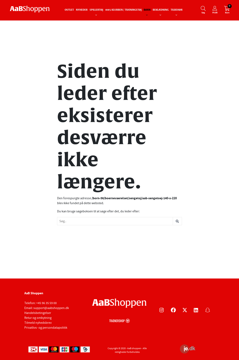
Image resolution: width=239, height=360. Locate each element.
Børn (147, 10)
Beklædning (161, 10)
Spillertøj (96, 10)
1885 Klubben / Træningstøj (123, 10)
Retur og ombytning (38, 318)
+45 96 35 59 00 (46, 303)
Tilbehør (177, 10)
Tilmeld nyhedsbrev (38, 323)
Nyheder (82, 10)
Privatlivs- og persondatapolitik (45, 328)
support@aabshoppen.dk (51, 308)
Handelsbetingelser (37, 313)
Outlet (69, 10)
